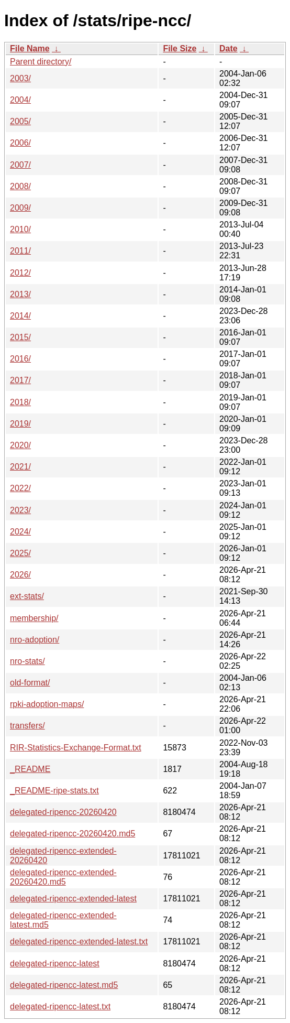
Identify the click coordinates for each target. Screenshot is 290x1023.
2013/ (20, 294)
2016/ (20, 358)
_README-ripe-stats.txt (54, 790)
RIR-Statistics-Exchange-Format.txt (75, 747)
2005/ (20, 121)
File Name (30, 48)
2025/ (20, 553)
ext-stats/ (27, 596)
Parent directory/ (40, 61)
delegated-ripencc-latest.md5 (64, 985)
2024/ (20, 531)
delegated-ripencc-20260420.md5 (72, 833)
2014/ (20, 315)
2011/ (20, 250)
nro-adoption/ (34, 639)
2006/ (20, 142)
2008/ (20, 186)
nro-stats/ (27, 661)
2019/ (20, 423)
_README (30, 769)
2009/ (20, 207)
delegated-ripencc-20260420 (63, 812)
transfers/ (27, 725)
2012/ (20, 272)
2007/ (20, 164)
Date (228, 48)
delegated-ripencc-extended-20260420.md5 (63, 877)
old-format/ (30, 682)
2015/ (20, 337)
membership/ (34, 618)
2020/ (20, 445)
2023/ (20, 510)
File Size (179, 48)
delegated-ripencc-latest (54, 963)
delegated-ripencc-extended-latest (73, 898)
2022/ (20, 488)
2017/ (20, 380)
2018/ (20, 402)
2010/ (20, 229)
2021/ (20, 466)
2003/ (20, 78)
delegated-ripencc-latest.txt (60, 1006)
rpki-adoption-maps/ (47, 704)
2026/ (20, 574)
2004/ (20, 99)
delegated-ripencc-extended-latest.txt (79, 941)
